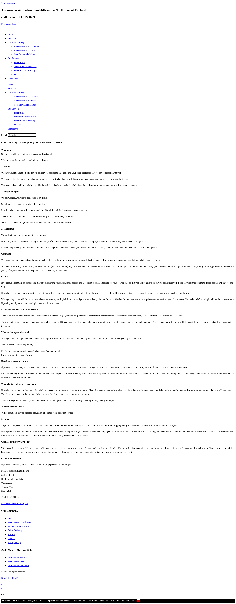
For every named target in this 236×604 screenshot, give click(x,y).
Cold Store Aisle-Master (25, 54)
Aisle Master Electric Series (26, 46)
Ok (138, 601)
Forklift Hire (19, 62)
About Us (12, 38)
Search (4, 135)
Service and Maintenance (25, 66)
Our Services (13, 58)
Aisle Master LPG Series (25, 50)
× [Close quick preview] (2, 584)
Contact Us (13, 78)
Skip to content (8, 3)
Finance (17, 74)
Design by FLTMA (9, 578)
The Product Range (16, 42)
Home (10, 34)
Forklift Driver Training (24, 70)
